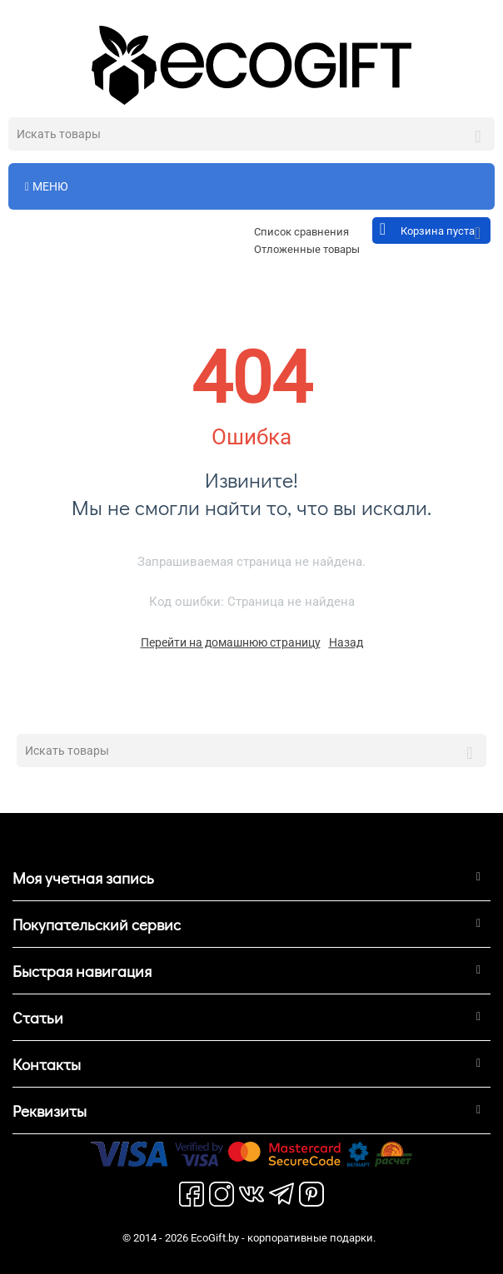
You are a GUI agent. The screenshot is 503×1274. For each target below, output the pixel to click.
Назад (346, 642)
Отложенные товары (307, 249)
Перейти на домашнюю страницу (231, 642)
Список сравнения (301, 232)
